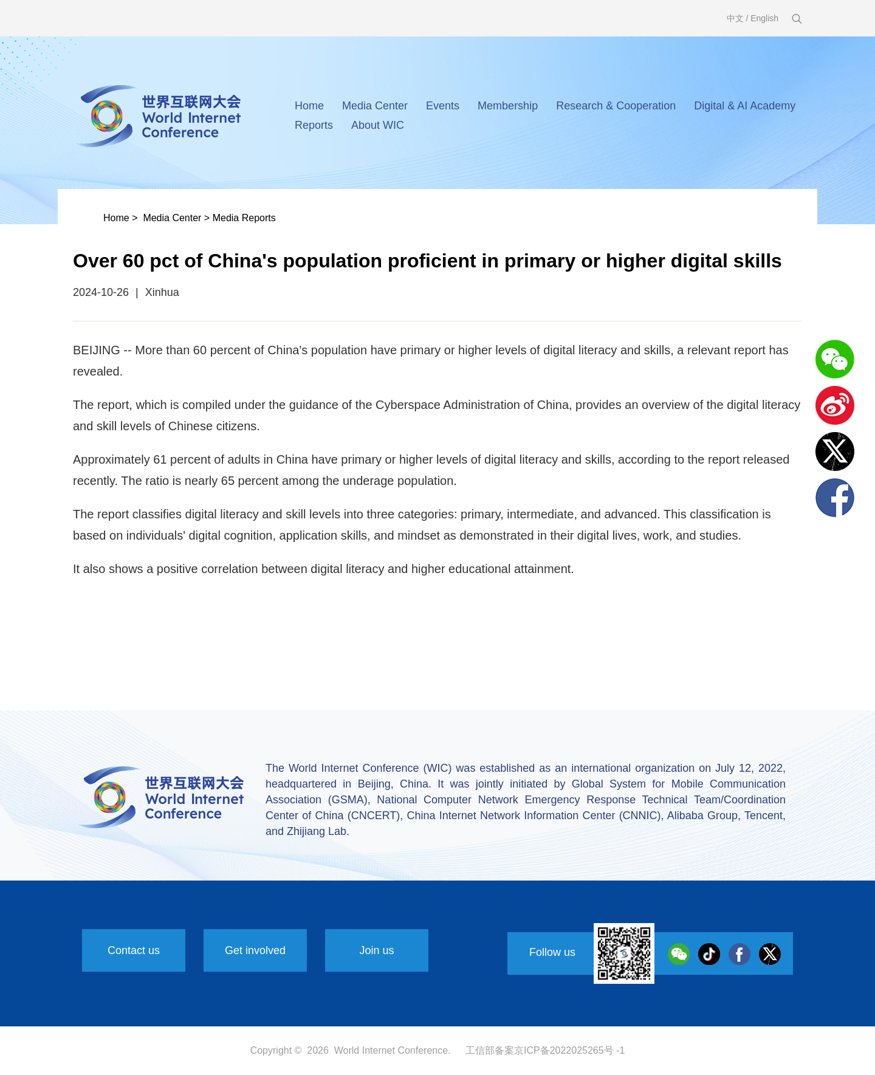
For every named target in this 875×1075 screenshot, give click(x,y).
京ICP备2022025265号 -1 (569, 1050)
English (764, 18)
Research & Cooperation (616, 106)
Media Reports (244, 218)
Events (442, 106)
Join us (376, 950)
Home (309, 106)
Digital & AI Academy (744, 106)
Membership (508, 106)
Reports (314, 125)
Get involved (255, 950)
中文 (735, 18)
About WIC (377, 125)
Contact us (134, 950)
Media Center (375, 106)
